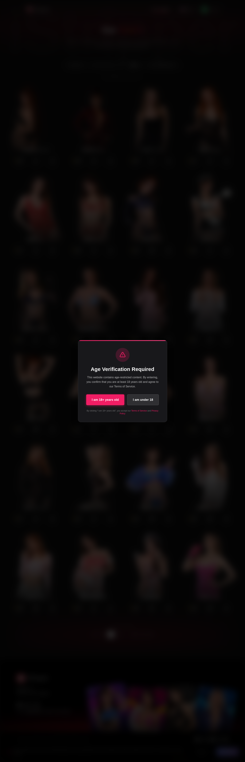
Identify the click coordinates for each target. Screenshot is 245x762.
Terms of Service (139, 411)
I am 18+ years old (105, 400)
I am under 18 (143, 400)
